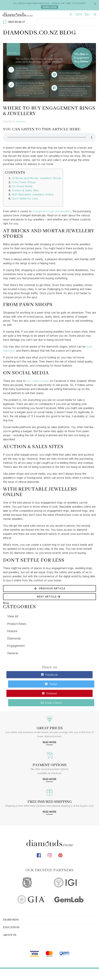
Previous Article (49, 588)
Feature (12, 631)
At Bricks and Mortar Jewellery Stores (36, 178)
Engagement (16, 645)
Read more (49, 722)
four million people (37, 381)
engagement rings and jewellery (51, 211)
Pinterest (27, 683)
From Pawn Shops (24, 182)
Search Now (50, 7)
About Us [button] (9, 915)
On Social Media (22, 186)
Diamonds (14, 638)
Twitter (71, 674)
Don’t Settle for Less (25, 198)
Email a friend (71, 683)
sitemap (48, 955)
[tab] (49, 900)
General (21, 121)
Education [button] (11, 908)
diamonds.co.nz (28, 955)
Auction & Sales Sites (25, 190)
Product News (16, 624)
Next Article (49, 597)
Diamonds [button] (11, 900)
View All (12, 616)
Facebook (27, 674)
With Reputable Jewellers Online (32, 194)
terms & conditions (69, 955)
